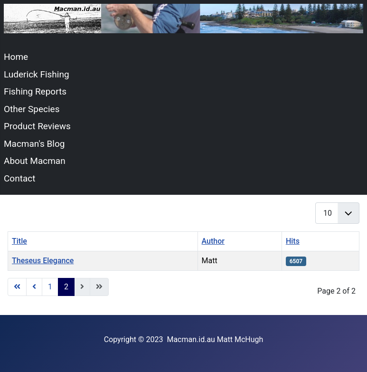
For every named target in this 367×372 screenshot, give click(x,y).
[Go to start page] (17, 287)
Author (213, 241)
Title (19, 241)
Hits (293, 241)
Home (16, 56)
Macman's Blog (34, 143)
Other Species (31, 109)
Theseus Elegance (43, 260)
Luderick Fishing (36, 74)
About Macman (35, 160)
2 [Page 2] (66, 286)
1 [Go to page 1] (50, 286)
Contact (19, 178)
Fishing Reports (35, 91)
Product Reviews (37, 126)
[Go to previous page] (34, 287)
